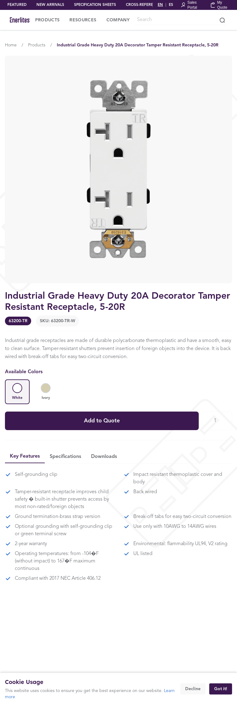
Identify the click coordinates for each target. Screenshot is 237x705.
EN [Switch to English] (160, 5)
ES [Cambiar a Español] (171, 5)
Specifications (65, 456)
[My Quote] (220, 5)
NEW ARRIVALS (50, 5)
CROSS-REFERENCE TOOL (149, 5)
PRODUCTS (47, 20)
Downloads (104, 456)
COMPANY (118, 20)
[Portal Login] (192, 5)
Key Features (25, 456)
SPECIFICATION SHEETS (95, 5)
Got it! (220, 689)
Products (36, 45)
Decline (193, 689)
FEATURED (17, 5)
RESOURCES (82, 20)
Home (11, 45)
